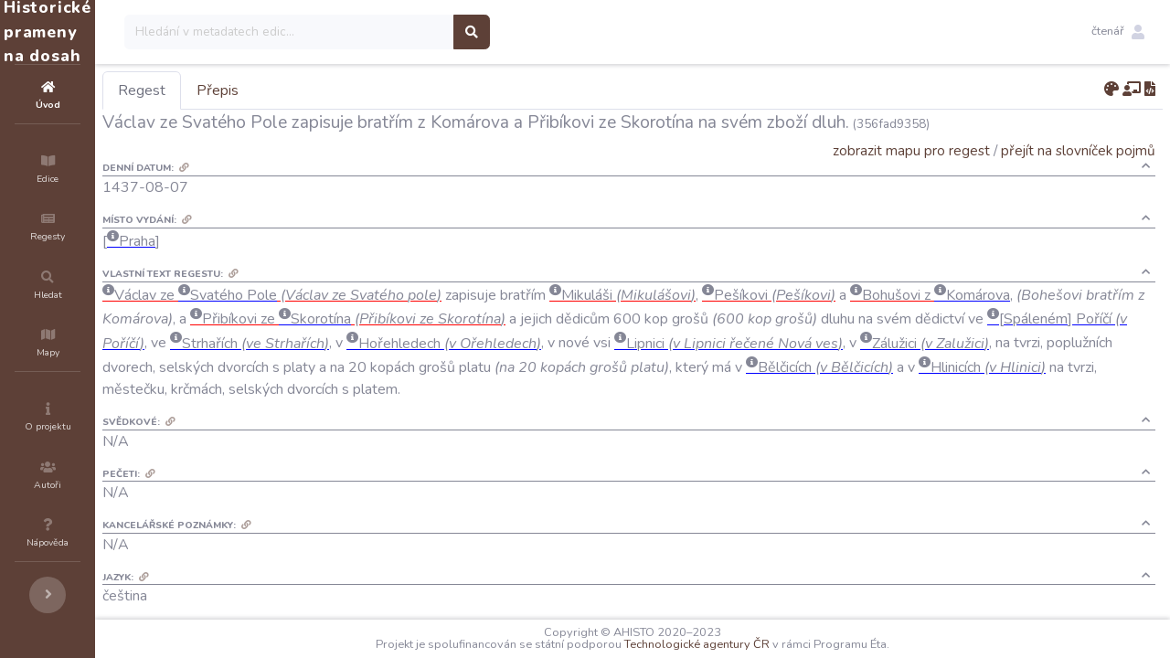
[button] (1117, 32)
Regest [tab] (251, 90)
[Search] (399, 32)
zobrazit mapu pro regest (911, 150)
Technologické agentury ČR (751, 644)
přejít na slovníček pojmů (1078, 150)
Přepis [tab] (327, 90)
